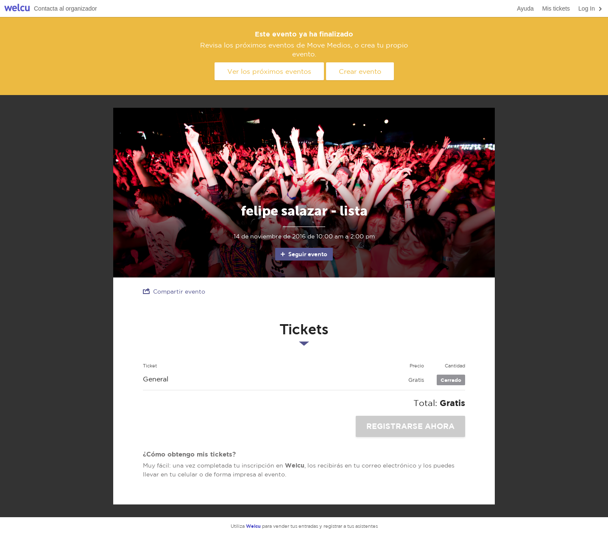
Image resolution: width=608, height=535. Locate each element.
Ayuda (525, 8)
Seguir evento (303, 254)
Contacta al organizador (65, 8)
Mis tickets (556, 8)
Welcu (17, 8)
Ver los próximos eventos (269, 71)
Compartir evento (174, 291)
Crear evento (360, 71)
